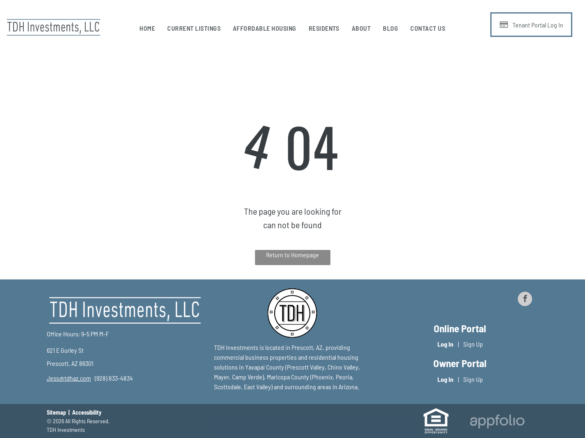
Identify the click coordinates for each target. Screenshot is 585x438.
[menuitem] (147, 28)
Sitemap (56, 412)
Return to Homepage (292, 255)
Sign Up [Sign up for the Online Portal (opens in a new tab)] (473, 344)
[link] (69, 378)
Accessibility (87, 412)
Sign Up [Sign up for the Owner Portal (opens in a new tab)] (473, 379)
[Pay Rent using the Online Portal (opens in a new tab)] (531, 24)
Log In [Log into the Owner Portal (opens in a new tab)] (445, 379)
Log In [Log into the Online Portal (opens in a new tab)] (445, 344)
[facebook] (525, 300)
